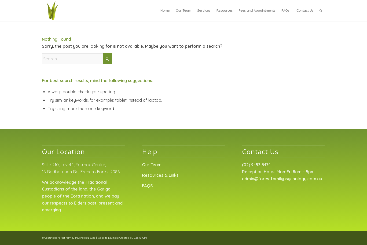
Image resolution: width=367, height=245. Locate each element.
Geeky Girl (140, 237)
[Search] (320, 10)
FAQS (147, 185)
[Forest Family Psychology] (52, 10)
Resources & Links (160, 175)
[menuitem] (165, 10)
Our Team (151, 164)
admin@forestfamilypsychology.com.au (282, 178)
